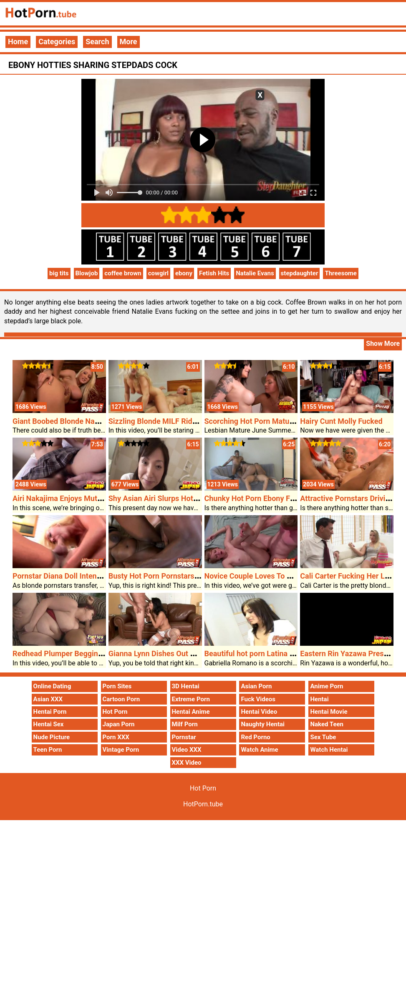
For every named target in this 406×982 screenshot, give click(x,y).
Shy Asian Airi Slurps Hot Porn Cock (169, 498)
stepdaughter (299, 273)
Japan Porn (119, 724)
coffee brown (122, 273)
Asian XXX (48, 699)
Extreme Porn (191, 699)
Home (18, 41)
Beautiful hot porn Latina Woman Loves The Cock (287, 653)
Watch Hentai (329, 749)
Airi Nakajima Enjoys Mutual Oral (68, 498)
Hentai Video (259, 711)
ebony (183, 273)
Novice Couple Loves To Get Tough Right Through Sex (294, 576)
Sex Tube (323, 737)
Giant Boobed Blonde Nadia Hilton (70, 421)
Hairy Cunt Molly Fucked (341, 421)
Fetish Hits (214, 273)
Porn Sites (117, 686)
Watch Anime (259, 749)
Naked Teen (326, 724)
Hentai (319, 699)
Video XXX (187, 749)
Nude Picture (51, 737)
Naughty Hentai (263, 724)
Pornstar (184, 737)
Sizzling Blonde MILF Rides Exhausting (174, 421)
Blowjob (87, 273)
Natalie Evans (255, 273)
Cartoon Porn (121, 699)
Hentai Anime (191, 711)
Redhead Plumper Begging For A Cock (77, 653)
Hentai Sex (48, 724)
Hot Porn (115, 711)
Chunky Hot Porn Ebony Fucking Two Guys (276, 498)
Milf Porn (185, 724)
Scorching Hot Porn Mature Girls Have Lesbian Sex (290, 421)
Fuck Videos (258, 699)
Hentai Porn (50, 711)
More (128, 41)
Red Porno (255, 737)
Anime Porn (326, 686)
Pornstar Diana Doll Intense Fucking (73, 576)
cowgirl (158, 273)
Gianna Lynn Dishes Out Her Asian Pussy (177, 653)
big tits (59, 273)
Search (97, 41)
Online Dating (52, 686)
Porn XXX (116, 737)
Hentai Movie (328, 711)
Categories (56, 41)
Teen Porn (47, 749)
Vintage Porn (121, 749)
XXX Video (187, 762)
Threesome (341, 273)
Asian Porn (256, 686)
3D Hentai (185, 686)
